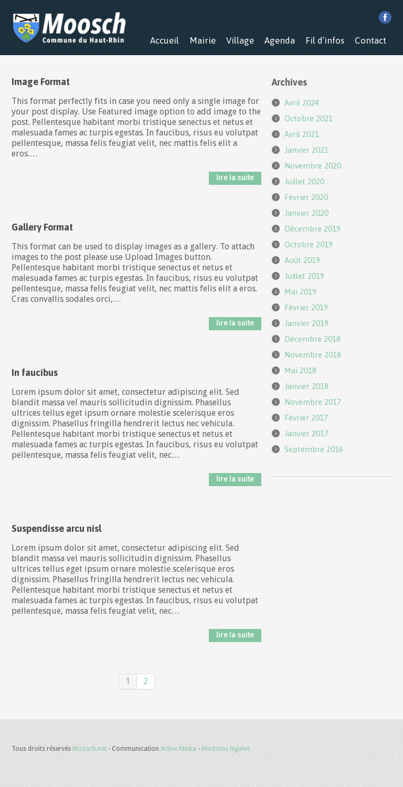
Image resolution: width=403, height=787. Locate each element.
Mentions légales (226, 748)
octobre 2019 (308, 244)
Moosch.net (89, 748)
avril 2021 (301, 134)
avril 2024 (301, 102)
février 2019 (306, 307)
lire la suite (235, 177)
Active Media (178, 748)
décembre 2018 (312, 338)
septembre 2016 (313, 449)
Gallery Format (42, 227)
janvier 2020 (306, 212)
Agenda (279, 40)
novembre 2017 (312, 401)
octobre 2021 (308, 118)
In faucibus (35, 372)
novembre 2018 (312, 354)
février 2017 (306, 417)
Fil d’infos (324, 40)
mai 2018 (300, 370)
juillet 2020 (304, 181)
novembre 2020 (312, 165)
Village (240, 40)
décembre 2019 (312, 228)
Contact (370, 40)
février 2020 (306, 197)
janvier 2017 (306, 433)
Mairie (202, 40)
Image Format (41, 81)
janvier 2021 (306, 149)
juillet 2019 (304, 275)
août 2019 (302, 260)
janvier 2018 (306, 386)
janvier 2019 (306, 323)
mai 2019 (300, 291)
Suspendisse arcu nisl (56, 528)
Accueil (164, 40)
